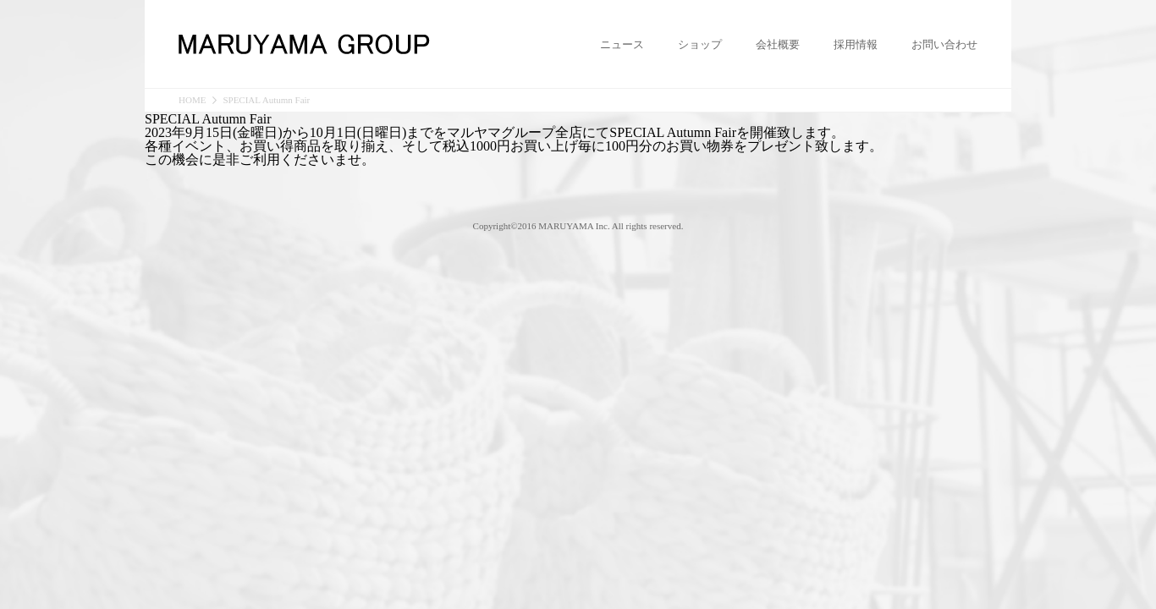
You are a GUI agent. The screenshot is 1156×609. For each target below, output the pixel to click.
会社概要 (778, 45)
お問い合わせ (944, 45)
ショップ (700, 45)
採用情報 (856, 45)
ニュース (622, 45)
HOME (192, 100)
